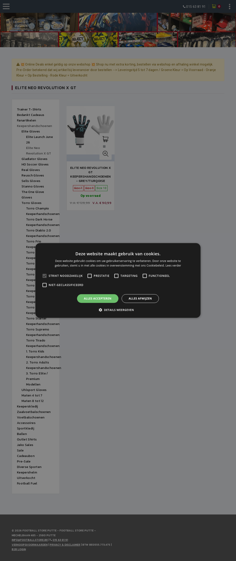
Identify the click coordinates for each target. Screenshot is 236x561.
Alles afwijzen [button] (140, 298)
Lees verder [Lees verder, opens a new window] (173, 265)
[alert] (118, 280)
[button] (118, 310)
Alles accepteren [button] (98, 298)
